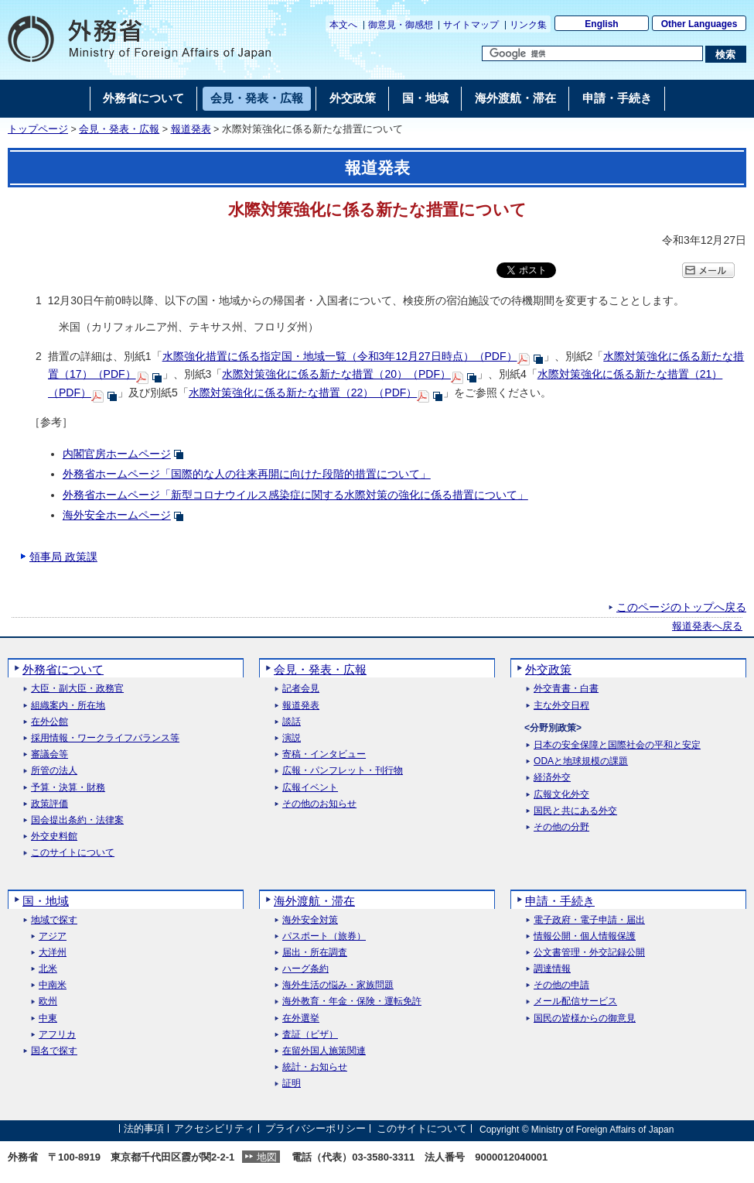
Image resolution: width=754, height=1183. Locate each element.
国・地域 (45, 900)
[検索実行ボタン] (725, 54)
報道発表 (191, 129)
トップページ (38, 129)
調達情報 (552, 969)
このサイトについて (72, 853)
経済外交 (552, 778)
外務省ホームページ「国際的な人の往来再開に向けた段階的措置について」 (247, 474)
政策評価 (49, 804)
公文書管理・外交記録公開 (589, 953)
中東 (48, 1018)
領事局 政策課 (63, 556)
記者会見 (300, 689)
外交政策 (548, 669)
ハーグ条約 (305, 969)
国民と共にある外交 (575, 811)
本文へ (343, 24)
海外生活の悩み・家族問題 (338, 985)
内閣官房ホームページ (117, 453)
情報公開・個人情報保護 (585, 936)
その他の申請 (561, 985)
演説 (291, 738)
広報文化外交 (561, 795)
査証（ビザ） (310, 1035)
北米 (48, 969)
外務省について (63, 669)
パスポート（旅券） (324, 936)
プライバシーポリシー (315, 1129)
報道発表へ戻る (707, 626)
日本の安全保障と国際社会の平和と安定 (617, 745)
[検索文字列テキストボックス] (592, 53)
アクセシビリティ (214, 1129)
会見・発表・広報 (119, 129)
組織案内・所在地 (68, 706)
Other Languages (699, 24)
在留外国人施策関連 (324, 1051)
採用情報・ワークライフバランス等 (105, 738)
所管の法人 (54, 771)
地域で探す (54, 920)
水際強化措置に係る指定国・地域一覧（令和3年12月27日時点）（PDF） (339, 356)
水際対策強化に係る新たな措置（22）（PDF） (303, 392)
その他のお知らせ (319, 804)
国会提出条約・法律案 (77, 820)
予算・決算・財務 (68, 788)
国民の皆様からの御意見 (585, 1018)
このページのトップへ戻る (681, 607)
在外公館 (49, 722)
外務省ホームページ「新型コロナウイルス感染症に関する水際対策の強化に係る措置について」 (295, 495)
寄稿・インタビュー (324, 754)
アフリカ (57, 1035)
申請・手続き (560, 900)
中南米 (53, 985)
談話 (291, 722)
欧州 (48, 1001)
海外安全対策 (310, 920)
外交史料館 (54, 837)
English (601, 24)
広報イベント (310, 788)
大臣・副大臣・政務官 (77, 689)
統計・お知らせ (314, 1067)
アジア (53, 936)
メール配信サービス (575, 1001)
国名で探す (54, 1051)
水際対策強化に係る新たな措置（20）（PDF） (336, 374)
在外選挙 (300, 1018)
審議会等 (49, 754)
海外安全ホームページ (117, 515)
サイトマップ (471, 24)
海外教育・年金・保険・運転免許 (351, 1001)
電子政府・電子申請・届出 (589, 920)
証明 (291, 1083)
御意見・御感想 (400, 24)
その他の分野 (561, 827)
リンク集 (528, 24)
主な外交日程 (561, 706)
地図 (267, 1157)
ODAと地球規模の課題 (581, 761)
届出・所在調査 (314, 953)
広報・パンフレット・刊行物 (342, 771)
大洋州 (53, 953)
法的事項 (144, 1129)
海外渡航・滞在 (314, 900)
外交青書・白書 (566, 689)
